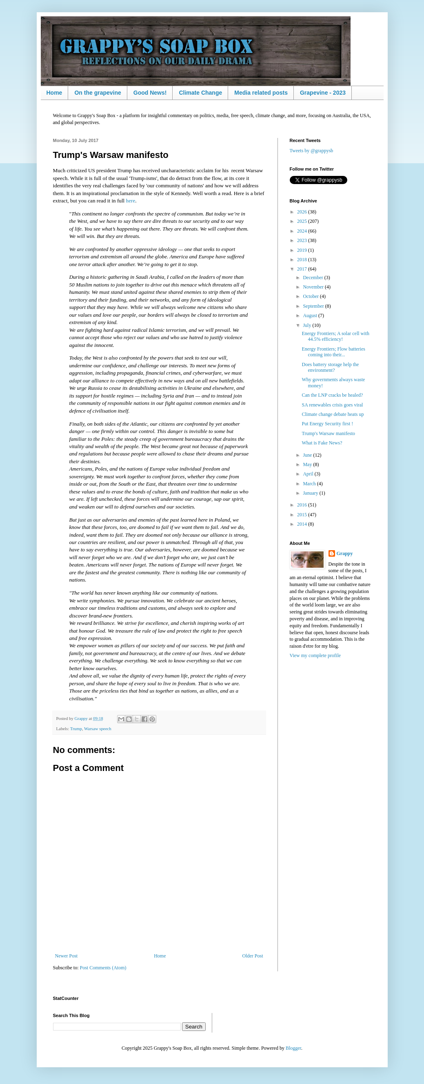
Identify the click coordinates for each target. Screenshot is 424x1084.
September (314, 306)
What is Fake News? (322, 443)
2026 (302, 212)
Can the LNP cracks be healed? (332, 395)
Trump (76, 728)
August (310, 315)
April (308, 474)
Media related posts (261, 92)
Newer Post (66, 956)
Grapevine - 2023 (323, 92)
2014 (302, 524)
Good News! (150, 92)
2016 (302, 505)
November (314, 287)
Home (54, 92)
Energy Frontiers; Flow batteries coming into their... (333, 352)
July (307, 325)
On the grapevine (97, 92)
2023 (302, 240)
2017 (302, 269)
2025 (302, 221)
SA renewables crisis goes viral (332, 405)
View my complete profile (315, 655)
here (130, 201)
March (310, 483)
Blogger (293, 1048)
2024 (302, 231)
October (311, 296)
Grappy (345, 553)
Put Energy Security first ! (327, 423)
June (308, 455)
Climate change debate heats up (333, 414)
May (308, 464)
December (313, 277)
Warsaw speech (97, 728)
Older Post (252, 956)
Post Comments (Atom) (103, 968)
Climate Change (200, 92)
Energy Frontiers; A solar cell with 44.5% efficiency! (335, 336)
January (311, 493)
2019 (302, 250)
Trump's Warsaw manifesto (328, 433)
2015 (302, 515)
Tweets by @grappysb (311, 150)
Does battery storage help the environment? (330, 367)
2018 (302, 259)
